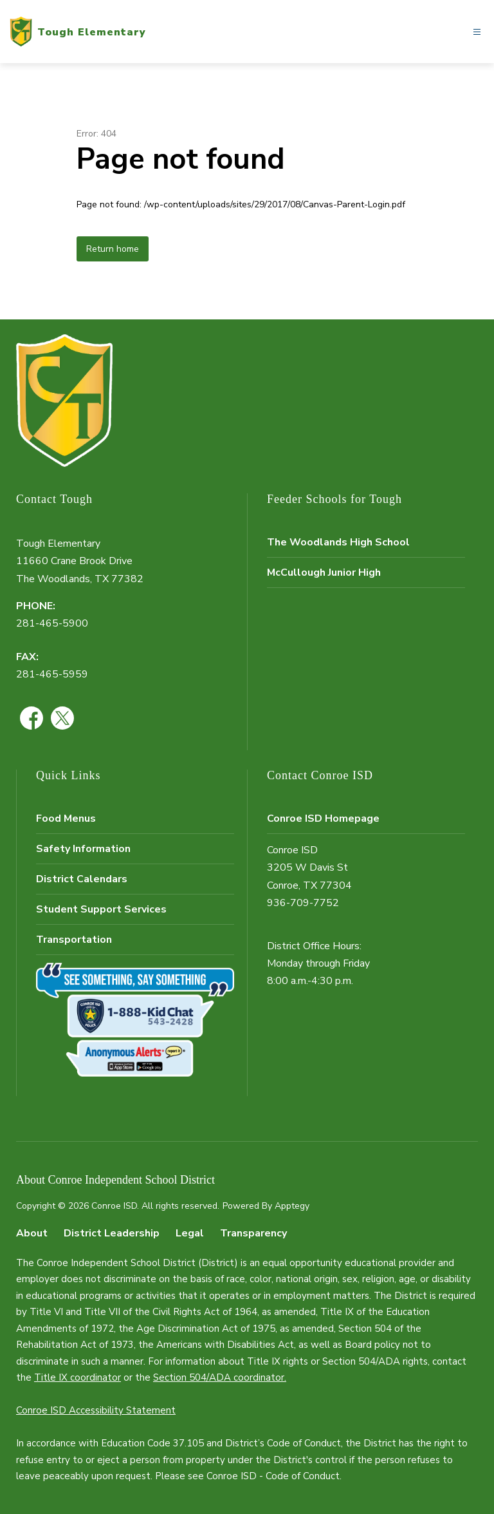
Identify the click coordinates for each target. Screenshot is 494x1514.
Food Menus (66, 818)
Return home (112, 249)
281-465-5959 (52, 674)
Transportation (74, 939)
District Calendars (81, 879)
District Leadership (112, 1233)
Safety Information (83, 849)
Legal (190, 1233)
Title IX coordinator (77, 1377)
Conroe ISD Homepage (323, 818)
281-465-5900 (52, 623)
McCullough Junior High (324, 572)
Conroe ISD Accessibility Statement (96, 1410)
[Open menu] (477, 31)
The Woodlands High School (338, 542)
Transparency (253, 1233)
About (32, 1233)
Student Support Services (101, 909)
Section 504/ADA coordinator (218, 1377)
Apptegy (292, 1206)
